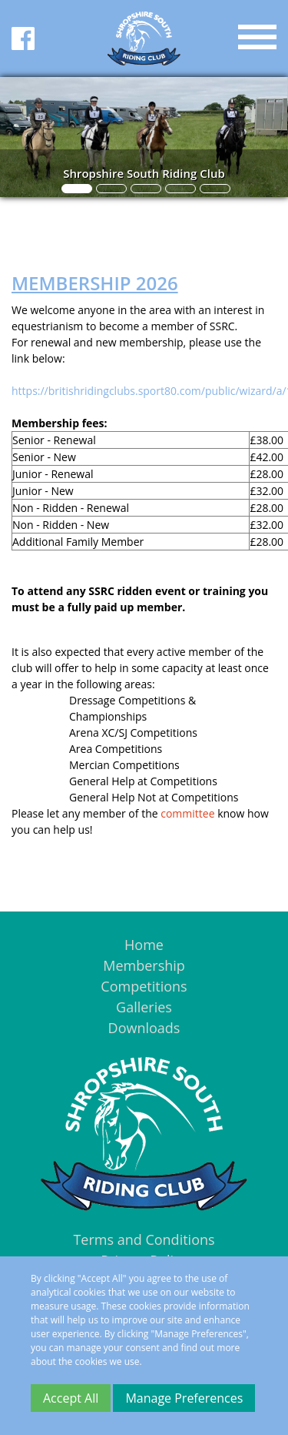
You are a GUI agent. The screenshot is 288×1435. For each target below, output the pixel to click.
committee (187, 813)
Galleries (144, 1007)
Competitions (144, 986)
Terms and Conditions (143, 1239)
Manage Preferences (184, 1398)
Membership (144, 965)
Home (144, 944)
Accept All (70, 1398)
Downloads (144, 1028)
